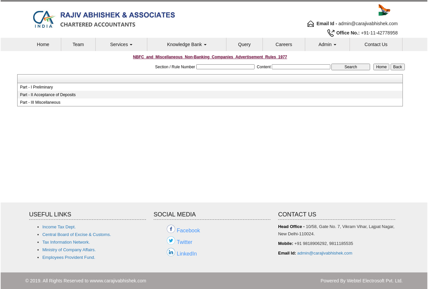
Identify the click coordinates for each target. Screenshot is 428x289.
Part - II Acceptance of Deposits (47, 94)
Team (78, 44)
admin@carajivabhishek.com (324, 253)
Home (43, 44)
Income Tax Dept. (59, 226)
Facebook (188, 230)
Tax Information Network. (66, 242)
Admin (327, 44)
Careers (284, 44)
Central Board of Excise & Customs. (76, 234)
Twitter (184, 242)
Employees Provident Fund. (68, 257)
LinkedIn (187, 254)
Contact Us (375, 44)
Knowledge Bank (187, 44)
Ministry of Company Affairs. (69, 249)
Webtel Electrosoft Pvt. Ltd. (375, 280)
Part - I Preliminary (36, 87)
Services (121, 44)
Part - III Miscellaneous (40, 102)
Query (244, 44)
